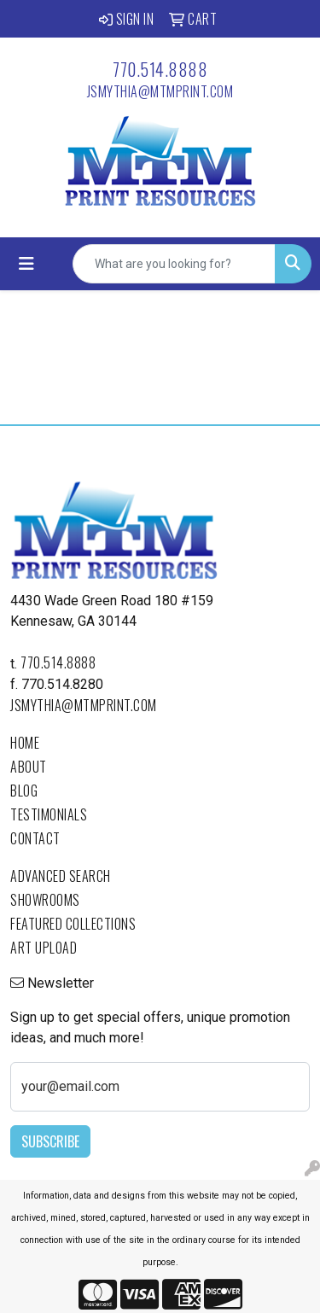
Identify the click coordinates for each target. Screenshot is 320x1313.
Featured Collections (73, 923)
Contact (35, 838)
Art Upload (43, 947)
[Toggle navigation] (26, 264)
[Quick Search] (174, 263)
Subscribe (50, 1141)
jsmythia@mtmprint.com (160, 91)
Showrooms (45, 900)
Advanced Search (60, 876)
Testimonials (48, 814)
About (28, 766)
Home (24, 742)
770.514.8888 (160, 69)
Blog (24, 790)
